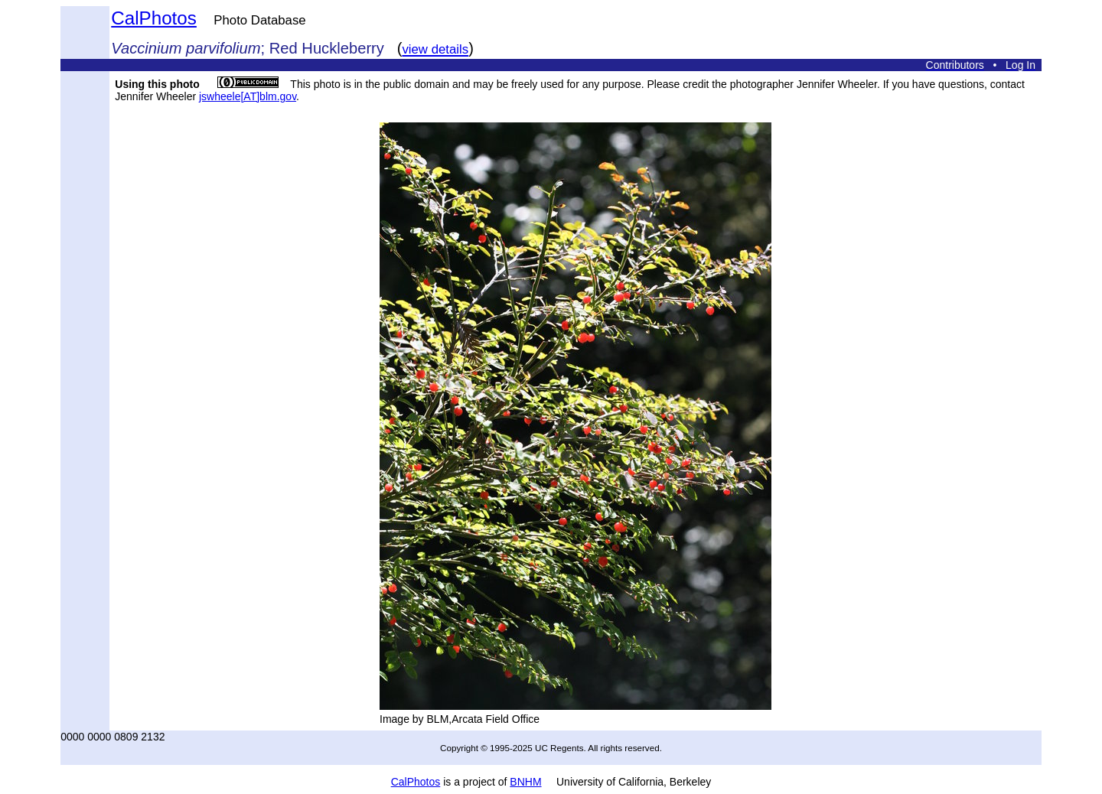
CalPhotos (154, 18)
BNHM (525, 782)
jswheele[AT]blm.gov (247, 96)
